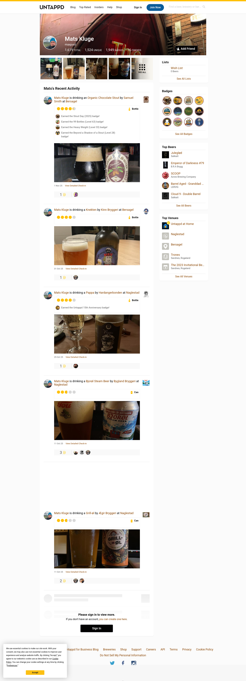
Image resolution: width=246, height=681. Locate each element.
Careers (151, 649)
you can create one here (113, 619)
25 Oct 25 (58, 357)
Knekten (91, 209)
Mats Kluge (61, 97)
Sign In (138, 7)
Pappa (90, 292)
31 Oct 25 (58, 269)
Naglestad (132, 292)
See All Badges (183, 134)
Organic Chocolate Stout (103, 97)
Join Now (155, 7)
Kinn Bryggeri (109, 209)
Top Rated (85, 7)
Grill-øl (90, 513)
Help (110, 7)
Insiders (99, 7)
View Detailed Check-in (75, 186)
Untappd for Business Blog (81, 649)
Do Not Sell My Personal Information (123, 655)
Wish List (177, 68)
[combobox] (187, 7)
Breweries (109, 649)
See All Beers (183, 205)
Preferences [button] (12, 665)
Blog (73, 7)
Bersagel (71, 101)
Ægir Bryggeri (107, 513)
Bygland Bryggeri (125, 381)
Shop (119, 7)
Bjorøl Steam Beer (97, 381)
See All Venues (183, 276)
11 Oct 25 (58, 443)
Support (136, 649)
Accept (35, 672)
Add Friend (188, 48)
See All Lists (184, 78)
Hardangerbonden (110, 292)
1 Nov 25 (58, 186)
